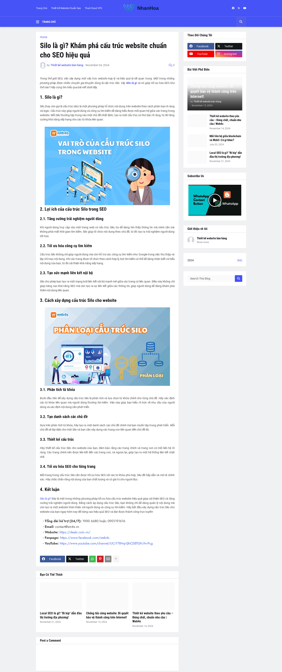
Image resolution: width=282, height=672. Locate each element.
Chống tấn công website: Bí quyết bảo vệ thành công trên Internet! (107, 615)
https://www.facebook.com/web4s (84, 537)
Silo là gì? (45, 498)
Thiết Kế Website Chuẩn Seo (66, 8)
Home (43, 37)
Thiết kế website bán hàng (212, 238)
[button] (39, 22)
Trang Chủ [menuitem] (49, 21)
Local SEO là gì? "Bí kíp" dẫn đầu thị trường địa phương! (61, 615)
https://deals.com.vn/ (75, 532)
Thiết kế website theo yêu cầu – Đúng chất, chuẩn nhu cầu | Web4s (152, 617)
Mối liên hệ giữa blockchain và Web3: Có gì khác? (225, 138)
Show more (203, 242)
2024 (214, 260)
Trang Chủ (41, 8)
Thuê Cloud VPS (93, 8)
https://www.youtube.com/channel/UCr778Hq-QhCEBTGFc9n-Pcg (106, 543)
